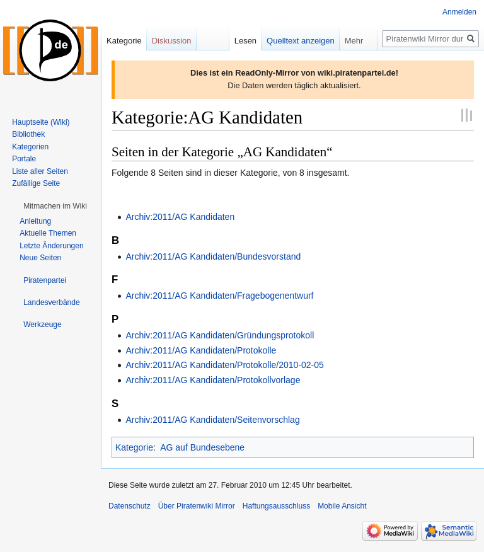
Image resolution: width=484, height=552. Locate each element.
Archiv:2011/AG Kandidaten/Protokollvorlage (212, 380)
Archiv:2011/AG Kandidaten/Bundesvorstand (213, 256)
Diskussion (172, 40)
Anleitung (35, 221)
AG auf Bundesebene (202, 447)
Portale (24, 158)
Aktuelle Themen (48, 233)
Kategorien (30, 146)
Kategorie (134, 447)
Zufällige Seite (36, 183)
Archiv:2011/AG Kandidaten (179, 217)
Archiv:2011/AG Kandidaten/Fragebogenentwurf (219, 295)
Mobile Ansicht (342, 506)
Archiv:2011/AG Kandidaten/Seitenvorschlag (212, 420)
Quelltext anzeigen (301, 40)
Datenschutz (129, 506)
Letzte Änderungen (51, 245)
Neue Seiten (40, 257)
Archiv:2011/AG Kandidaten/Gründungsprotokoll (219, 335)
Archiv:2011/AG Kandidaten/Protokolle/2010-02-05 (224, 365)
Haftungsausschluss (276, 506)
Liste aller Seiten (40, 171)
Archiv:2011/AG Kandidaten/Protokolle (200, 350)
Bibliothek (28, 134)
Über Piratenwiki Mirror (196, 506)
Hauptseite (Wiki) (40, 122)
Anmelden (459, 12)
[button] (55, 206)
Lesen (245, 40)
